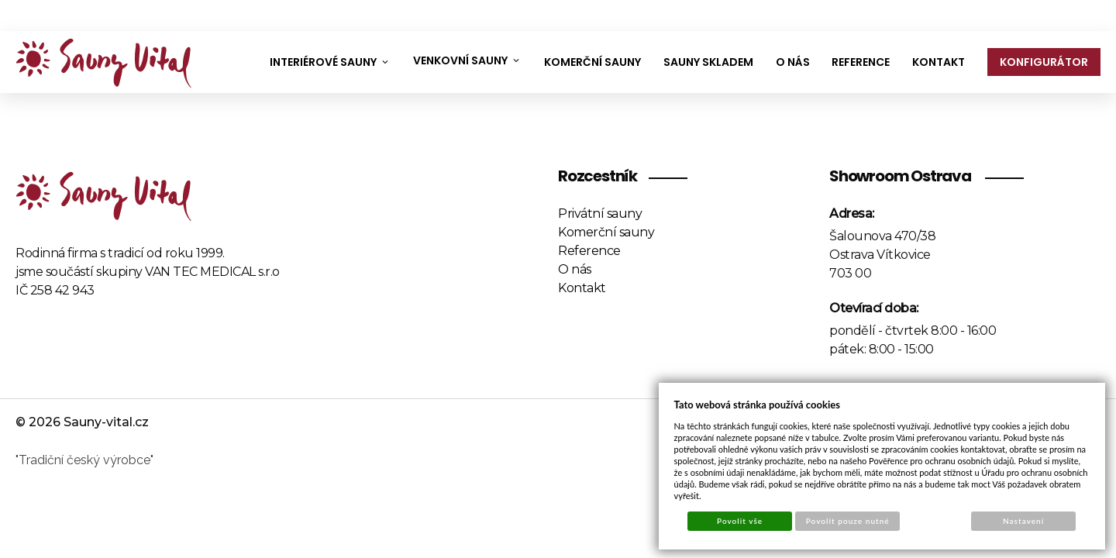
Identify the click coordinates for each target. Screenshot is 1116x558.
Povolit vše (740, 520)
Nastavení (1023, 520)
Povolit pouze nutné (848, 520)
